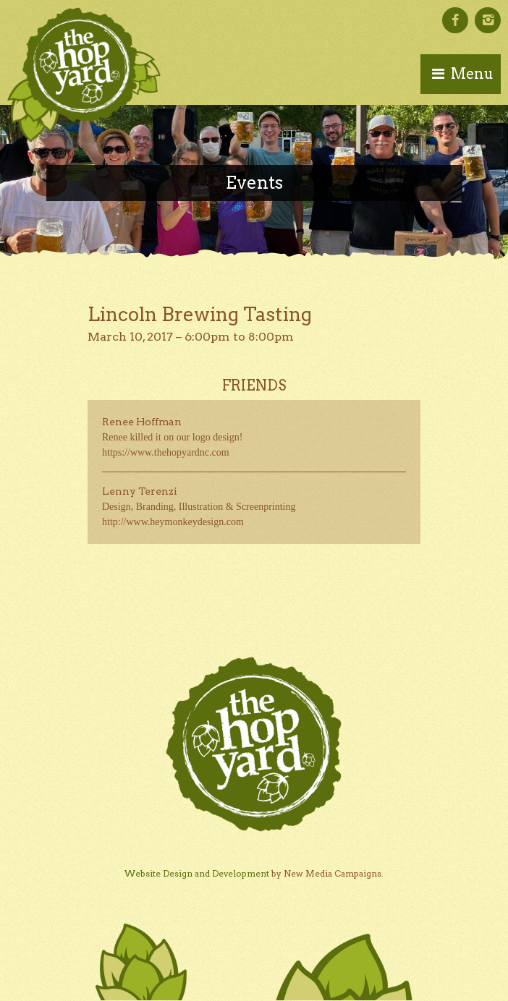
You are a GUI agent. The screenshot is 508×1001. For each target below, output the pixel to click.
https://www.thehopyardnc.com (165, 452)
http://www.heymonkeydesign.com (173, 521)
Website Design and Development (196, 873)
